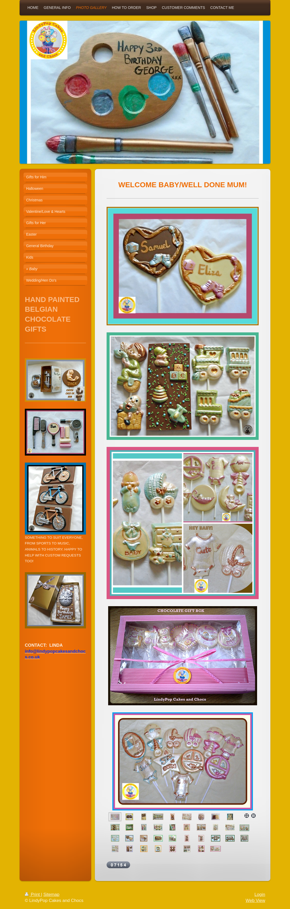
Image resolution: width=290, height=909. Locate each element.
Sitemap (51, 894)
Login (259, 894)
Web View (255, 900)
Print (33, 894)
